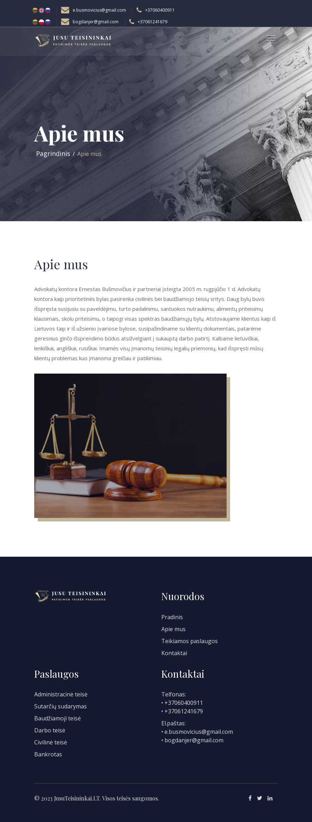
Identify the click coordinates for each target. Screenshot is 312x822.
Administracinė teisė (61, 694)
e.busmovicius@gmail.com (99, 10)
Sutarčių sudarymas (60, 706)
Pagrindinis (53, 153)
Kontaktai (174, 653)
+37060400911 (160, 10)
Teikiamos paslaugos (189, 641)
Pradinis (172, 617)
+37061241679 (152, 22)
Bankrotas (48, 754)
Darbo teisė (49, 730)
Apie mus (173, 629)
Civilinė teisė (50, 742)
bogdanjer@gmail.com (96, 22)
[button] (268, 35)
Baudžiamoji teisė (57, 718)
